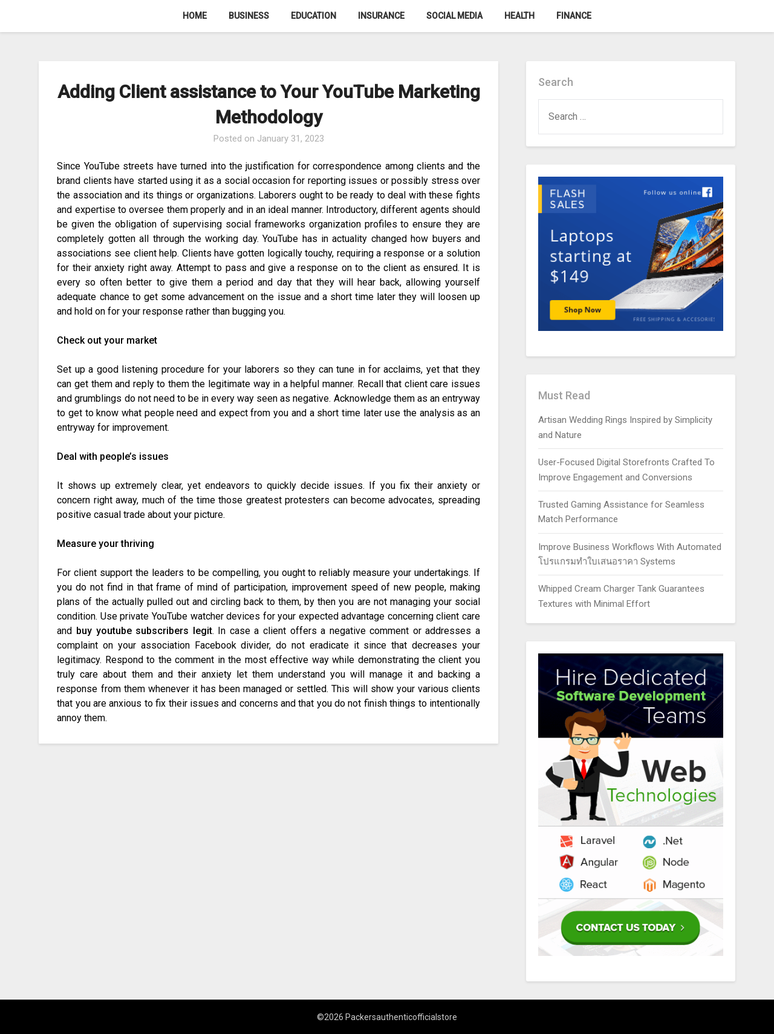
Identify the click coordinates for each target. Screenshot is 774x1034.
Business (249, 16)
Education (313, 16)
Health (519, 16)
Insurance (381, 16)
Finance (573, 16)
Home (195, 16)
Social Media (454, 16)
